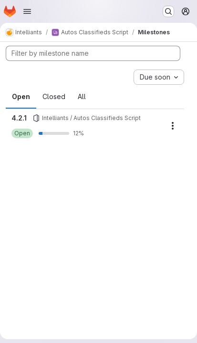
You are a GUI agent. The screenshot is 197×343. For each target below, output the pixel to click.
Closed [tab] (53, 96)
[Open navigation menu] (27, 11)
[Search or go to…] (168, 11)
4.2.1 (19, 118)
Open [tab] (21, 96)
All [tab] (82, 96)
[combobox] (159, 77)
